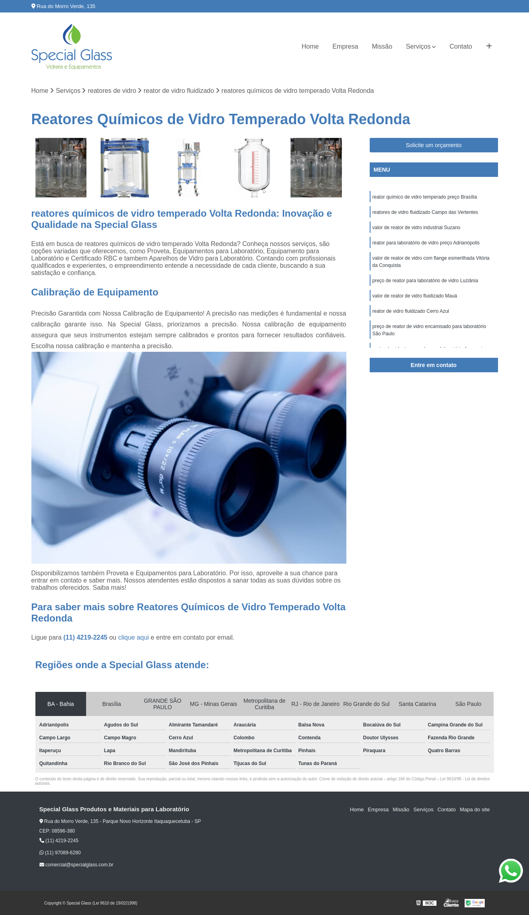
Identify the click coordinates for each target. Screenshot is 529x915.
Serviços (418, 46)
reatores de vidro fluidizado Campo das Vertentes (425, 212)
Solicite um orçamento (434, 145)
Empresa (345, 46)
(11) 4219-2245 (86, 637)
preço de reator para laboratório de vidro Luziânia (425, 280)
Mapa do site (475, 809)
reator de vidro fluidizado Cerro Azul (411, 311)
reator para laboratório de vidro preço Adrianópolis (426, 243)
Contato (460, 46)
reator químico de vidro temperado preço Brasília (425, 197)
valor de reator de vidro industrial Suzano (417, 227)
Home (310, 46)
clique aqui (133, 637)
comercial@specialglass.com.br (76, 865)
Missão (382, 46)
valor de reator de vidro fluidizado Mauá (415, 296)
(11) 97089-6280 (60, 853)
